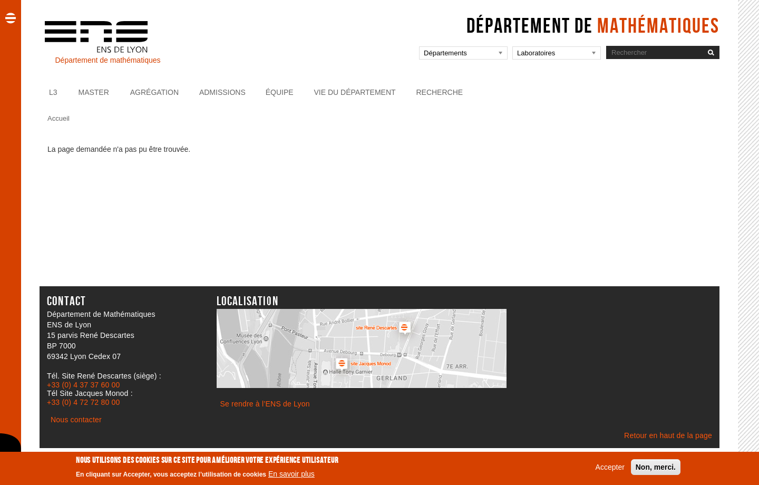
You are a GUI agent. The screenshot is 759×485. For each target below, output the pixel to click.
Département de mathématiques (107, 60)
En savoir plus (291, 476)
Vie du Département (355, 92)
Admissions (222, 92)
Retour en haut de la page (668, 435)
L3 (53, 92)
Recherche (439, 92)
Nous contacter (76, 419)
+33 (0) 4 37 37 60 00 (83, 385)
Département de (592, 25)
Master (93, 92)
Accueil (58, 118)
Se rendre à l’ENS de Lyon (265, 404)
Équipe (280, 92)
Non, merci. (656, 469)
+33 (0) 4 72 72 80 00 (83, 402)
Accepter (610, 469)
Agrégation (154, 92)
